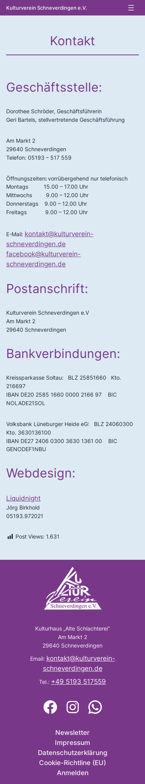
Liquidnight (23, 498)
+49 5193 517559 (78, 681)
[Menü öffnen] (131, 7)
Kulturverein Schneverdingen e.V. (46, 8)
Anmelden (73, 773)
